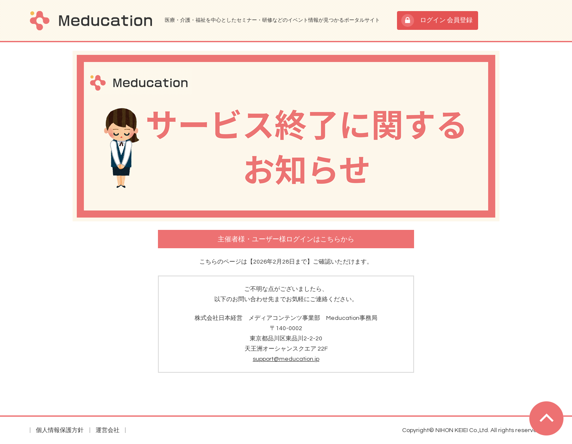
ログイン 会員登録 (446, 20)
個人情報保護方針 (60, 430)
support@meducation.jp (286, 359)
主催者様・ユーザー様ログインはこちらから (286, 239)
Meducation (91, 20)
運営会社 (108, 430)
